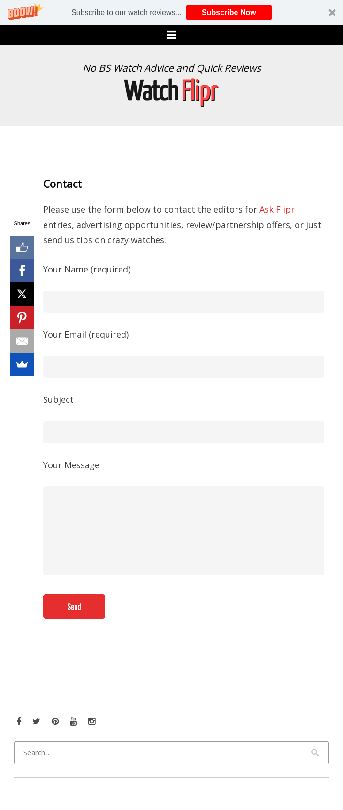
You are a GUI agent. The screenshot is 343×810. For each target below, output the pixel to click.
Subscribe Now (229, 12)
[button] (171, 12)
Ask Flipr (277, 209)
